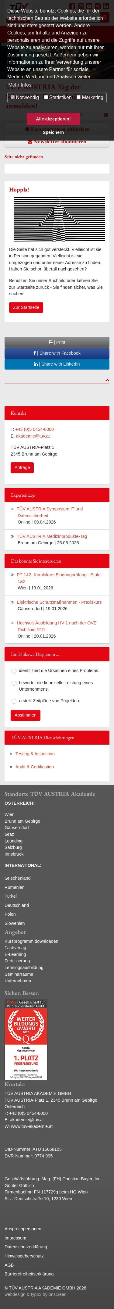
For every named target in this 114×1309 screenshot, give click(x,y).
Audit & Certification (35, 766)
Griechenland (18, 878)
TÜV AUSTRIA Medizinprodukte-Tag (52, 536)
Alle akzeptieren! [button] (53, 118)
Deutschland (17, 905)
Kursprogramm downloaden (31, 941)
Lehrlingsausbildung (24, 967)
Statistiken (58, 97)
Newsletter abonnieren (59, 141)
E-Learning (15, 954)
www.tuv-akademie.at (32, 1126)
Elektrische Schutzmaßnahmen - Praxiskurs (59, 602)
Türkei (11, 896)
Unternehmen (18, 980)
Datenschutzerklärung (26, 1246)
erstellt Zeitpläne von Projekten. (49, 700)
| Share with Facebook (57, 353)
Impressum (15, 1238)
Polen (10, 914)
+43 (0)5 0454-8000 (34, 429)
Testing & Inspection (35, 753)
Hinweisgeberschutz (24, 1256)
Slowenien (15, 923)
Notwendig (25, 97)
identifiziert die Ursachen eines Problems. (59, 670)
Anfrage (22, 467)
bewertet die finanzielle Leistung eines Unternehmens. (56, 686)
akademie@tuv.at (33, 436)
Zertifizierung (17, 960)
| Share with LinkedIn (57, 364)
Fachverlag (15, 947)
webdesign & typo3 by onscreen (36, 1294)
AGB (9, 1265)
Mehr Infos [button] (19, 85)
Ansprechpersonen (23, 1228)
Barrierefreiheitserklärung (29, 1273)
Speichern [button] (53, 132)
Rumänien (15, 887)
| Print (57, 342)
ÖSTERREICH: (20, 803)
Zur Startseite (26, 307)
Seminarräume (19, 974)
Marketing (90, 97)
